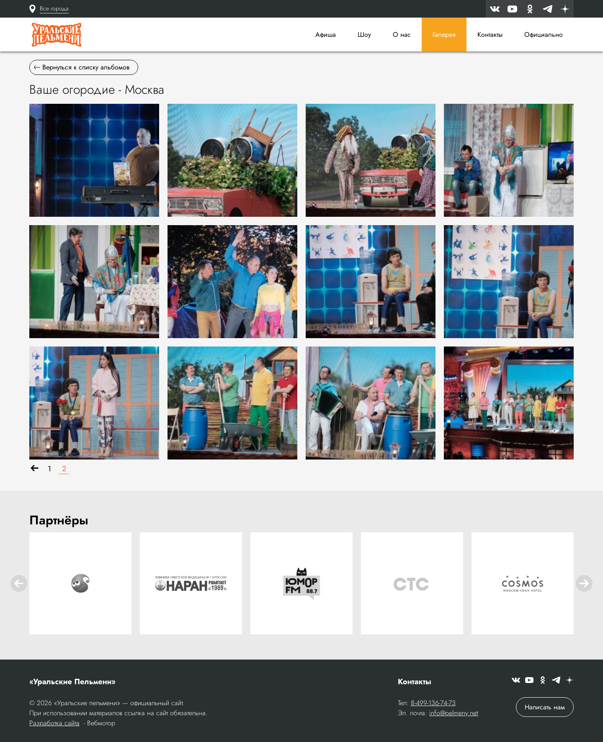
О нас (402, 34)
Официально (543, 34)
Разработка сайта (54, 723)
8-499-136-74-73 (433, 703)
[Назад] (34, 469)
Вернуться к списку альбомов (81, 67)
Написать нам (545, 707)
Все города (54, 8)
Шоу (364, 34)
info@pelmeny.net (453, 713)
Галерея (444, 34)
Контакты (489, 34)
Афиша (325, 34)
